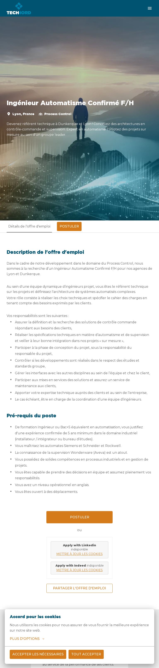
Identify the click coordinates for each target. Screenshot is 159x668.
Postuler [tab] (69, 226)
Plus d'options (27, 638)
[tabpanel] (79, 421)
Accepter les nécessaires (38, 654)
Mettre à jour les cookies (79, 554)
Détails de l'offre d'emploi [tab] (29, 226)
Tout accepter (86, 654)
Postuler (79, 517)
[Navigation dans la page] (149, 8)
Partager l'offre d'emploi (79, 588)
